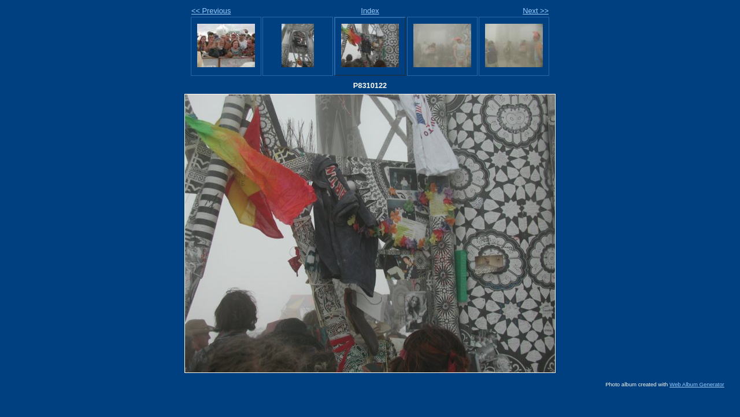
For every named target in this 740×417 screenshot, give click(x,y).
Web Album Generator (696, 384)
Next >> (536, 10)
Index (370, 10)
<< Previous (211, 10)
